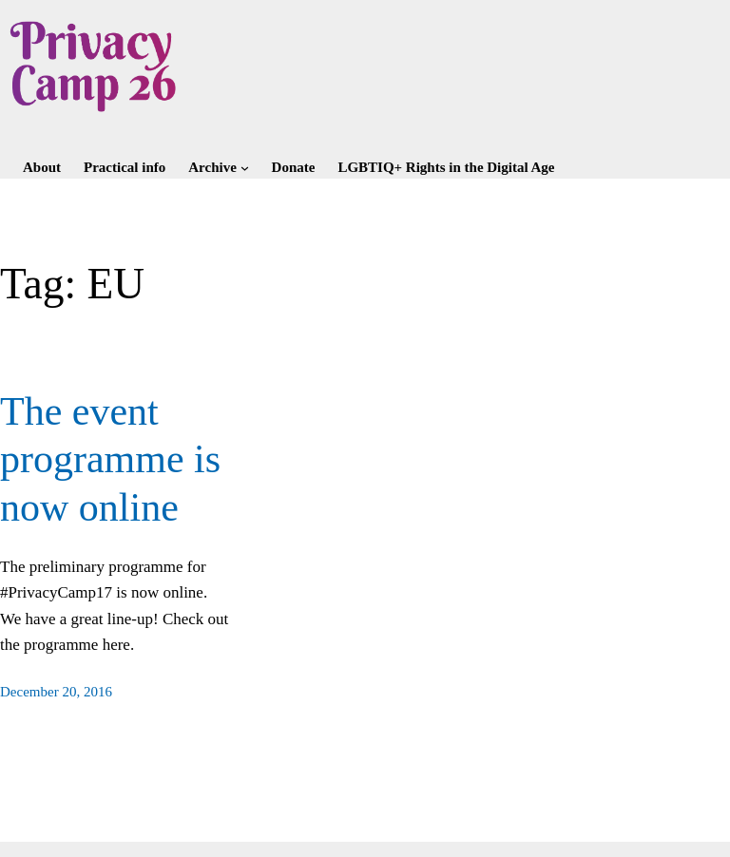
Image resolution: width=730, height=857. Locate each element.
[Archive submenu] (244, 166)
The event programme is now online (110, 459)
